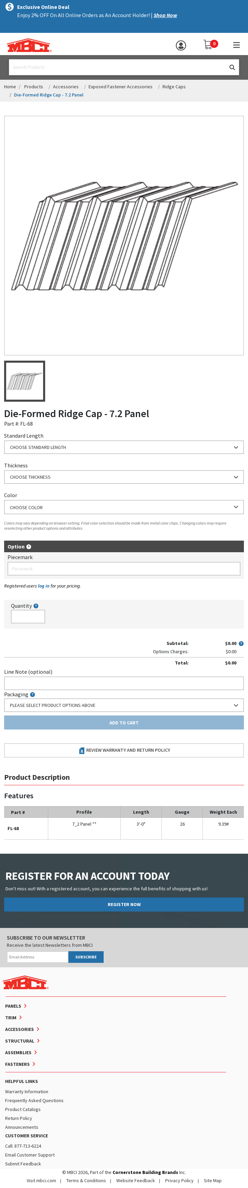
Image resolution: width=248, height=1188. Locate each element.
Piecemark (20, 557)
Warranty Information (26, 1091)
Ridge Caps (174, 86)
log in (44, 586)
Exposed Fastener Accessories (121, 86)
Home (10, 86)
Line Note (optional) (28, 671)
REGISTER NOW (124, 904)
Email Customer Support (30, 1155)
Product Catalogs (23, 1109)
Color (10, 495)
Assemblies (18, 1052)
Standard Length (23, 435)
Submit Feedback (23, 1164)
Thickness (16, 465)
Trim (10, 1018)
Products (33, 86)
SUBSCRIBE (86, 956)
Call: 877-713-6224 (23, 1146)
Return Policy (18, 1118)
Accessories (66, 86)
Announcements (21, 1127)
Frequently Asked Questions (34, 1100)
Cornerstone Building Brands (145, 1172)
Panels (13, 1006)
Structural (19, 1041)
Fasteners (17, 1064)
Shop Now (165, 15)
